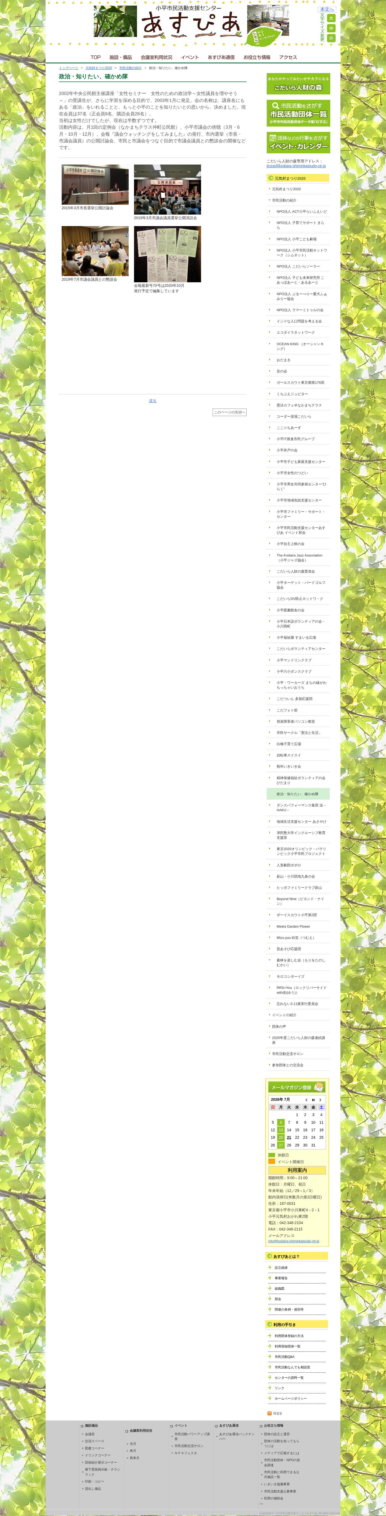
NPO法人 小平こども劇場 (297, 239)
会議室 (90, 1434)
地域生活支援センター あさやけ (301, 822)
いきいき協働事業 (277, 1484)
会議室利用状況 (157, 56)
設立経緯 (281, 1268)
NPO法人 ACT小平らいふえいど (302, 212)
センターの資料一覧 (289, 1378)
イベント (190, 56)
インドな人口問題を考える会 (299, 321)
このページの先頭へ (229, 412)
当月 (133, 1444)
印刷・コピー (94, 1481)
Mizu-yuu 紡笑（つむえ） (296, 938)
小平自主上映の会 (291, 544)
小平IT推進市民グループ (296, 439)
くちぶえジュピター (292, 394)
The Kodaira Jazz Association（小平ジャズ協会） (299, 557)
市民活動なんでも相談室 (292, 1367)
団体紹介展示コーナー (101, 1462)
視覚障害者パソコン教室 (296, 721)
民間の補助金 (273, 1498)
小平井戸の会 (287, 450)
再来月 (134, 1458)
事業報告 (281, 1278)
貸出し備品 (93, 1489)
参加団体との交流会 (287, 1065)
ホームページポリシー (291, 1398)
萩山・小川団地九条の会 (296, 876)
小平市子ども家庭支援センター (301, 462)
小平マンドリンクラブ (294, 660)
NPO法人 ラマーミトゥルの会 (300, 310)
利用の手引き (284, 1325)
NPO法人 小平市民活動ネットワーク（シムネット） (302, 252)
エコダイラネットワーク (296, 332)
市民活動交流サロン (287, 1054)
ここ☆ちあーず (289, 428)
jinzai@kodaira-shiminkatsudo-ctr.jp (296, 166)
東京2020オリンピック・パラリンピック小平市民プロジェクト (301, 851)
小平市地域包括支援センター (299, 500)
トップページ (68, 68)
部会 (278, 1299)
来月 (133, 1451)
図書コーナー (94, 1448)
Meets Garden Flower (293, 926)
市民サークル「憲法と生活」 (299, 733)
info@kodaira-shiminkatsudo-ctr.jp (293, 1241)
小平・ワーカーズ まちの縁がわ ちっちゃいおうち (301, 685)
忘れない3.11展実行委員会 (297, 1004)
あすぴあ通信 (221, 56)
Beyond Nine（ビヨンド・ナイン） (300, 901)
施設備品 (91, 1425)
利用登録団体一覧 (287, 1346)
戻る (153, 401)
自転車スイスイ (289, 755)
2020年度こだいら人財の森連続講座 (298, 1040)
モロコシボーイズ (291, 976)
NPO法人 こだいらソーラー (298, 266)
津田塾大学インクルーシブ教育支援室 (301, 835)
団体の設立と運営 (277, 1434)
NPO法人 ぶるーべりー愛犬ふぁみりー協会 (302, 296)
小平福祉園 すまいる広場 (296, 637)
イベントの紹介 (284, 1015)
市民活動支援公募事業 (280, 1491)
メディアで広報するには (281, 1453)
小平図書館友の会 (291, 610)
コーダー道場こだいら (294, 416)
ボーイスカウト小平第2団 (297, 915)
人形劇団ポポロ (289, 865)
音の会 (282, 371)
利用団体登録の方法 (289, 1336)
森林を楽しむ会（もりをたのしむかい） (301, 962)
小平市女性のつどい (292, 473)
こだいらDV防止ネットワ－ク (300, 599)
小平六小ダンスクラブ (294, 671)
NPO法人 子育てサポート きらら (300, 225)
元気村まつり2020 (99, 68)
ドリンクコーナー (98, 1455)
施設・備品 (121, 56)
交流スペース (94, 1441)
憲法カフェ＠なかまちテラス (299, 405)
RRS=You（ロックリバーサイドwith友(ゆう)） (302, 990)
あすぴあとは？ (286, 1256)
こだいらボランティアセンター (301, 649)
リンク (279, 1388)
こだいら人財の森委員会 (296, 571)
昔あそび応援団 (289, 949)
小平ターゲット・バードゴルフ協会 (301, 585)
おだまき (284, 360)
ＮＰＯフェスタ (186, 1453)
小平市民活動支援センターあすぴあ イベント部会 (301, 530)
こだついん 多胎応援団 (295, 699)
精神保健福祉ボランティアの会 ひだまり (301, 780)
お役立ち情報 (257, 56)
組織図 (279, 1288)
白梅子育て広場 (289, 744)
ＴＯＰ (95, 56)
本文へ (327, 9)
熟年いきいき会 (289, 766)
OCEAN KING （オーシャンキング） (300, 346)
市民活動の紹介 (130, 68)
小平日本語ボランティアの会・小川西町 (301, 623)
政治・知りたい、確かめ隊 (297, 794)
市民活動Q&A (284, 1357)
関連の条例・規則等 (289, 1309)
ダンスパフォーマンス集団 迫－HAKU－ (301, 807)
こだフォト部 (287, 710)
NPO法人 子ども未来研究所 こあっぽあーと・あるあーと (300, 280)
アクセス (289, 56)
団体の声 (279, 1026)
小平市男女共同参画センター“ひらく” (301, 486)
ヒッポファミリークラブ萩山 (299, 888)
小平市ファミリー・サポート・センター (301, 514)
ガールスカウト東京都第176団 (300, 382)
